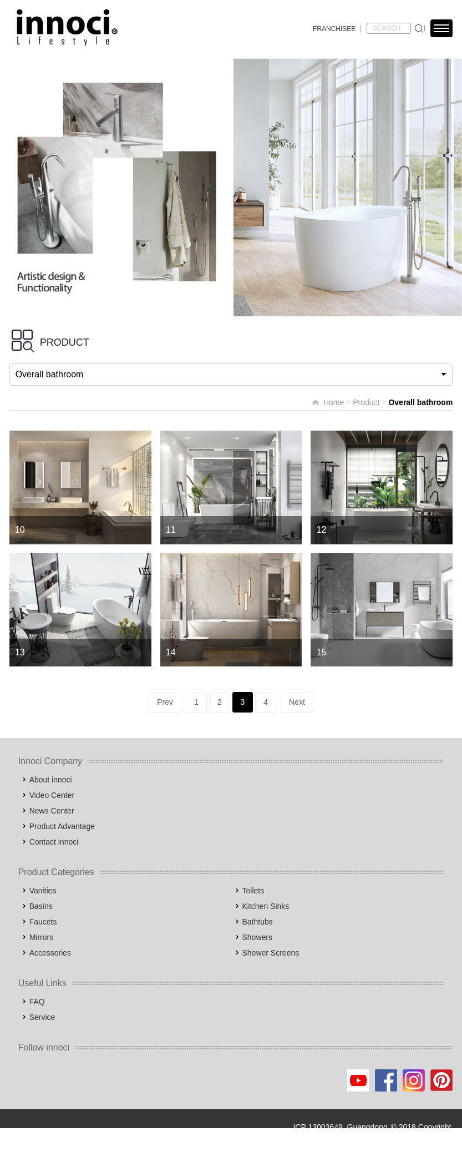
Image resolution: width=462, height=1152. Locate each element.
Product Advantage (62, 826)
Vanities (43, 890)
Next (297, 702)
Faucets (43, 921)
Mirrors (41, 937)
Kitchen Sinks (266, 906)
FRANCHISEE (334, 29)
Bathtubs (257, 921)
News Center (51, 810)
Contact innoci (54, 841)
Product (366, 402)
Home (333, 402)
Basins (41, 906)
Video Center (51, 795)
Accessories (50, 952)
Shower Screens (270, 952)
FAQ (37, 1001)
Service (42, 1017)
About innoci (50, 779)
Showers (257, 937)
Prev (165, 702)
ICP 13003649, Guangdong (340, 1127)
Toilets (253, 890)
